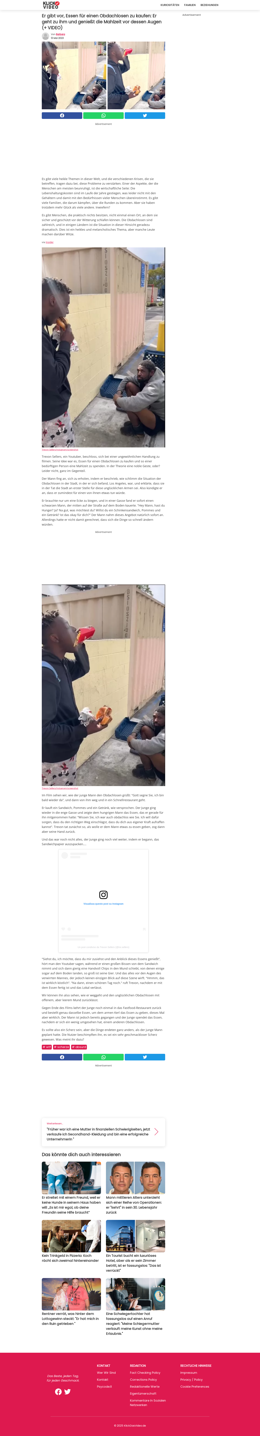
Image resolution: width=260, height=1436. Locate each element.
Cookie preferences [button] (194, 1387)
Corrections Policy (143, 1380)
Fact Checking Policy (145, 1373)
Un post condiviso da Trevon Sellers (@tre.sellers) (103, 947)
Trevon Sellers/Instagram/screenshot (60, 449)
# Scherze (61, 1047)
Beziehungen (209, 5)
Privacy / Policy (191, 1380)
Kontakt (102, 1380)
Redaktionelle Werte (145, 1387)
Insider (50, 242)
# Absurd (79, 1047)
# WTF (47, 1047)
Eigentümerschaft (143, 1393)
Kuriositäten (170, 5)
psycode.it (104, 1387)
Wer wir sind (106, 1373)
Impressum (188, 1373)
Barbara (60, 34)
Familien (189, 5)
